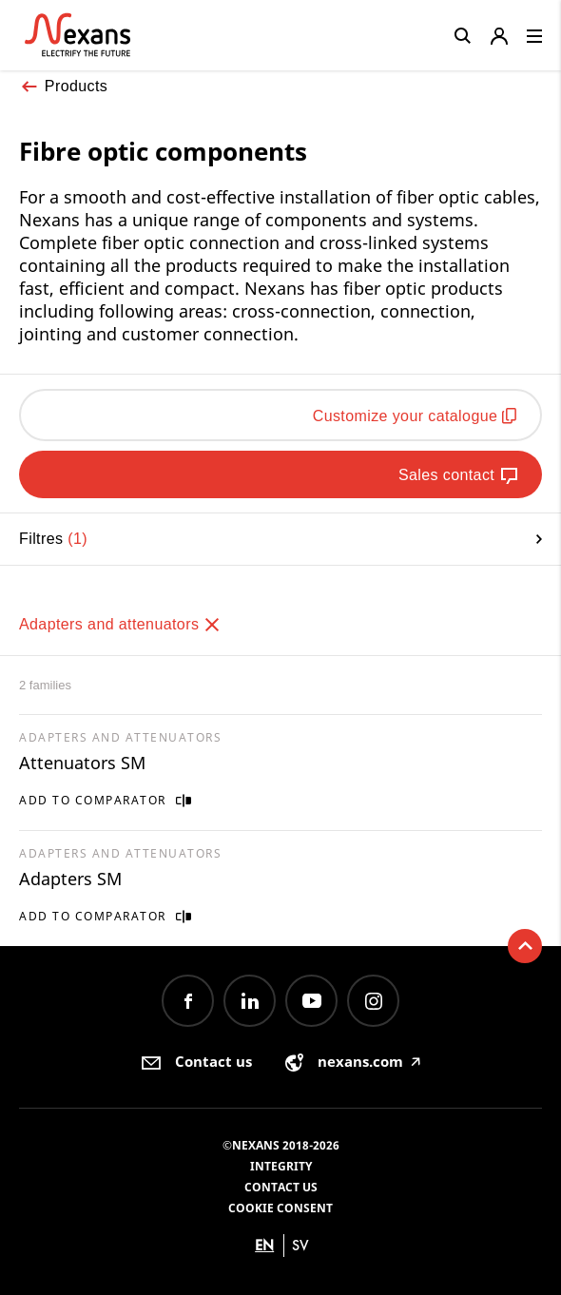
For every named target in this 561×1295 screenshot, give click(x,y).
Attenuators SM (82, 762)
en (264, 1245)
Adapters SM (70, 878)
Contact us (281, 1187)
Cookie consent (280, 1208)
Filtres (280, 539)
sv (300, 1245)
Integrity (281, 1166)
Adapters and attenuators (120, 624)
